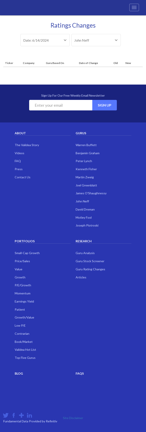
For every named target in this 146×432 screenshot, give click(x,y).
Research (84, 241)
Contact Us (22, 177)
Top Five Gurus (25, 357)
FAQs (80, 373)
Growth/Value (24, 317)
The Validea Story (27, 145)
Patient (20, 309)
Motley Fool (84, 217)
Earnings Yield (24, 301)
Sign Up (104, 105)
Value (18, 269)
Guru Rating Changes (90, 269)
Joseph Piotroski (87, 225)
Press (19, 169)
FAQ (18, 161)
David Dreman (85, 209)
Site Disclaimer (73, 418)
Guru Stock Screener (90, 261)
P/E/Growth (23, 285)
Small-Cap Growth (27, 253)
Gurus (81, 133)
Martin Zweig (85, 177)
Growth (20, 277)
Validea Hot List (25, 349)
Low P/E (20, 325)
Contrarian (22, 333)
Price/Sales (22, 261)
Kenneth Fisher (86, 169)
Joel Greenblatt (86, 185)
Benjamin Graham (88, 153)
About (20, 133)
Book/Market (24, 341)
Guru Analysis (85, 253)
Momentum (22, 293)
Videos (19, 153)
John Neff (82, 201)
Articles (81, 277)
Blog (19, 373)
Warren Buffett (86, 145)
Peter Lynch (84, 161)
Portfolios (25, 241)
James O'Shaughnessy (91, 193)
